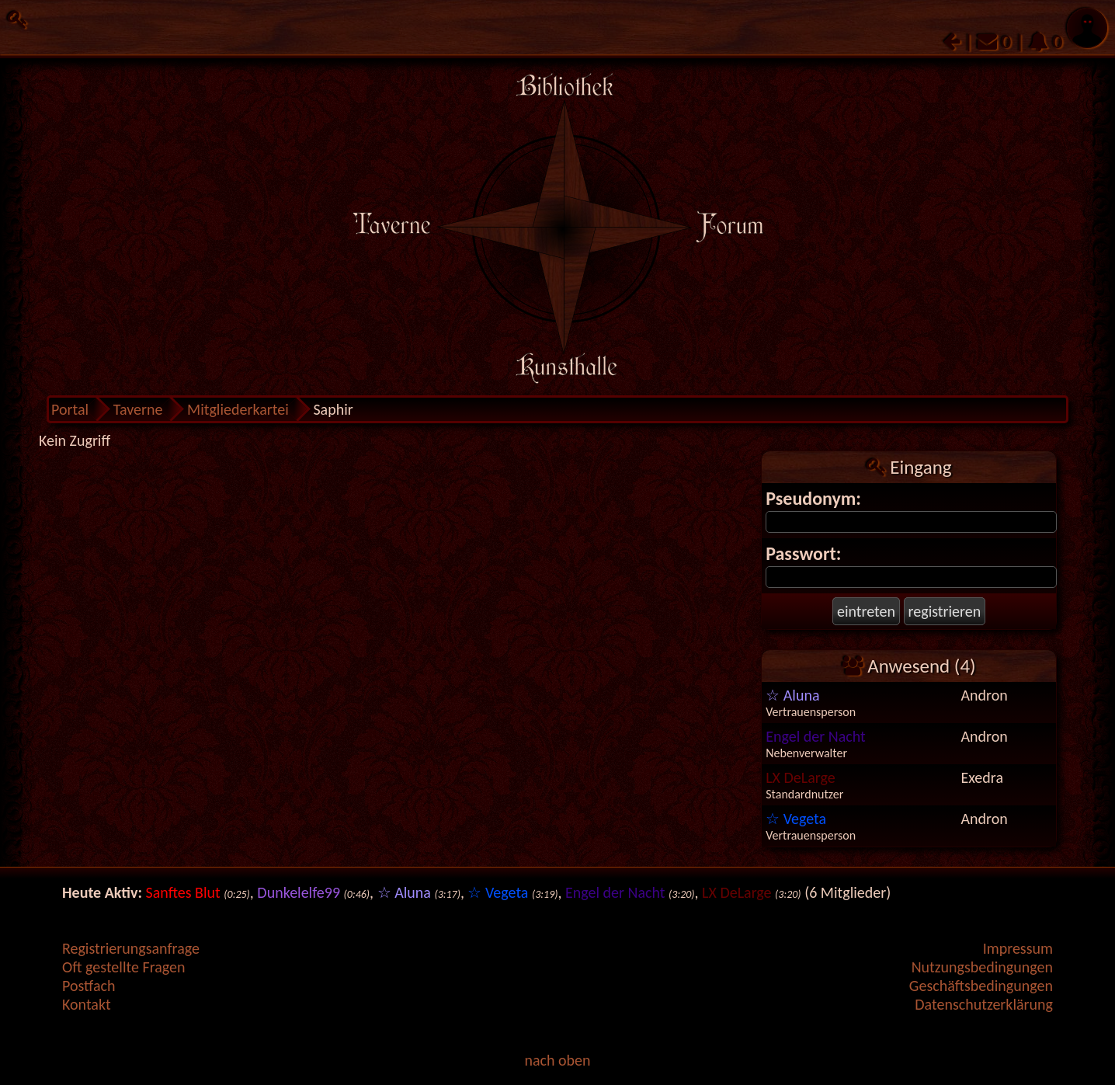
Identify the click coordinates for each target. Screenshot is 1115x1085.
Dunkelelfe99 (298, 892)
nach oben (557, 1060)
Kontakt (86, 1004)
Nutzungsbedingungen (982, 967)
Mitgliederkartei (238, 409)
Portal (70, 409)
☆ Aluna (792, 695)
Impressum (1018, 948)
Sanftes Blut (183, 892)
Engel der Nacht (816, 736)
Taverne (138, 409)
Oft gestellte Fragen (124, 967)
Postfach (88, 985)
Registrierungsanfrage (131, 948)
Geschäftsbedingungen (981, 985)
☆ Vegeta (796, 818)
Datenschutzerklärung (984, 1004)
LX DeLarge (800, 777)
